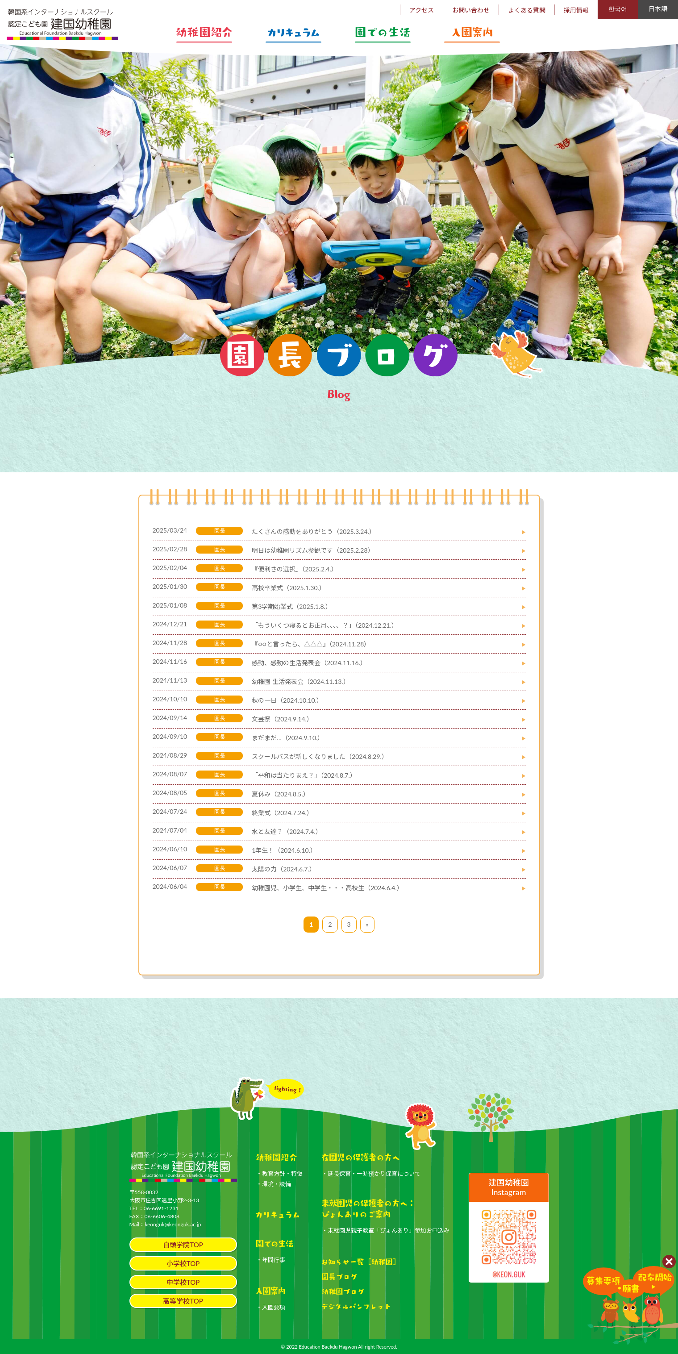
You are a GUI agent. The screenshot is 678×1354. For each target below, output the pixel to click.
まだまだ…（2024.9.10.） (288, 738)
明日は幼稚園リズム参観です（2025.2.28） (313, 550)
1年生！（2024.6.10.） (284, 850)
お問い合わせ (471, 10)
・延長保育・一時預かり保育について (371, 1173)
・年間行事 (270, 1259)
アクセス (421, 10)
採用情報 (576, 10)
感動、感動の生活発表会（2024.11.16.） (309, 663)
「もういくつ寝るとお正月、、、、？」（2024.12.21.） (325, 625)
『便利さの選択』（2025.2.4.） (294, 569)
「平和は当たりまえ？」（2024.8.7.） (304, 775)
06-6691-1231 (161, 1208)
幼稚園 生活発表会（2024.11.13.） (300, 681)
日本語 (658, 8)
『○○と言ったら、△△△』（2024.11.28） (311, 644)
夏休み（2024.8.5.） (280, 794)
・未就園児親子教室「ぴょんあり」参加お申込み (385, 1230)
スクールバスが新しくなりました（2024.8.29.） (320, 756)
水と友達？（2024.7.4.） (287, 831)
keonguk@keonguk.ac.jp (173, 1224)
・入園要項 (270, 1307)
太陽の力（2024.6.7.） (284, 869)
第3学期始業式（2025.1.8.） (292, 606)
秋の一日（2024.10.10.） (287, 700)
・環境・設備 (273, 1183)
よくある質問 (526, 10)
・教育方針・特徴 (279, 1173)
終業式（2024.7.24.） (282, 813)
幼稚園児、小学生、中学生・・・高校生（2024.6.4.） (327, 888)
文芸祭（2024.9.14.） (282, 719)
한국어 (617, 8)
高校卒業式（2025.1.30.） (288, 588)
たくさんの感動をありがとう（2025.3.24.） (313, 531)
